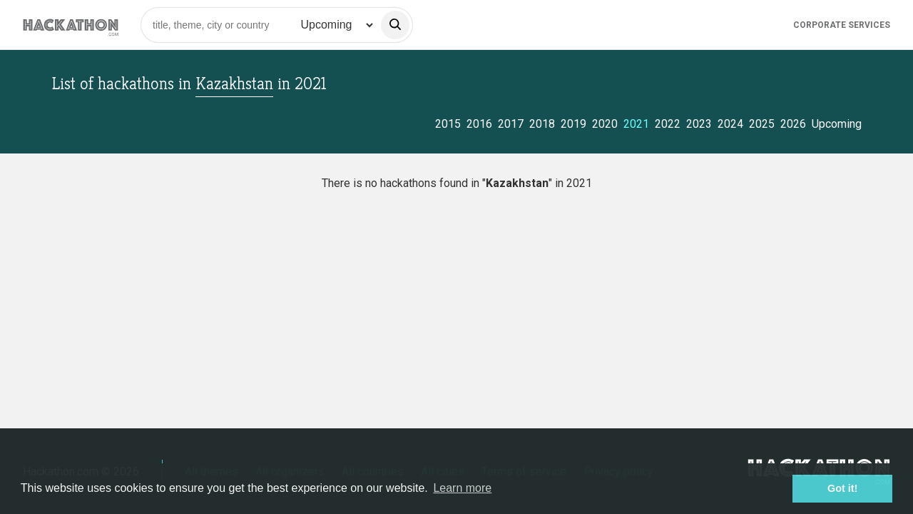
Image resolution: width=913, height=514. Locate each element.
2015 (448, 124)
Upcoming (837, 124)
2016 (479, 124)
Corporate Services (841, 25)
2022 (667, 124)
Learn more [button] (462, 488)
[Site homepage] (70, 24)
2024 (730, 124)
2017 (511, 124)
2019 (573, 124)
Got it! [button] (842, 488)
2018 (542, 124)
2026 (793, 124)
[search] (395, 25)
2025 (762, 124)
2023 (699, 124)
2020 (605, 124)
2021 (636, 124)
